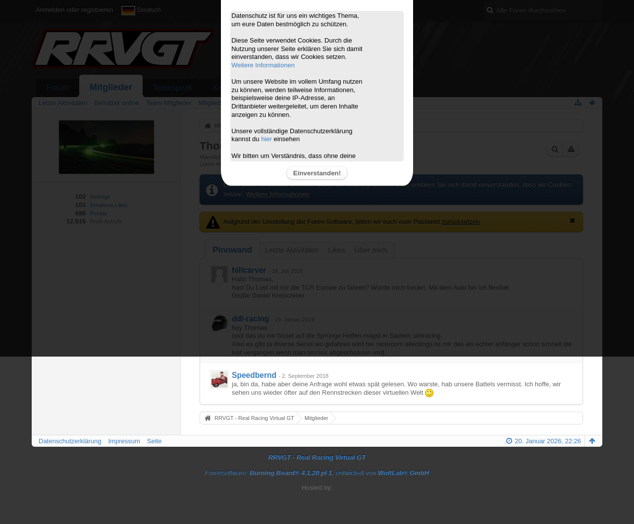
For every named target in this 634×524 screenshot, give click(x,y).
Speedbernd (254, 375)
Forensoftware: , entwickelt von (317, 472)
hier (266, 139)
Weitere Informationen (263, 65)
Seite (154, 441)
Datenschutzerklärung (70, 441)
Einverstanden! (317, 173)
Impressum (124, 441)
